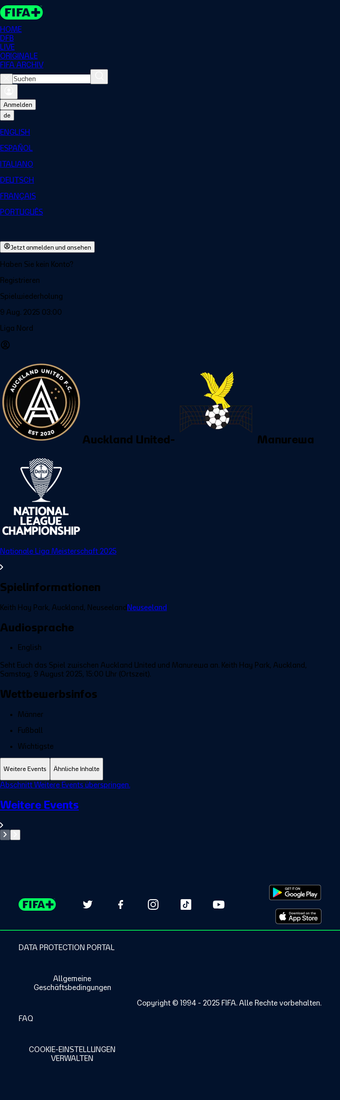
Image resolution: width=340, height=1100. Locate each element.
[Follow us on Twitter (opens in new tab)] (87, 904)
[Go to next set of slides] (15, 835)
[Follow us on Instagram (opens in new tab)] (153, 904)
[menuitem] (170, 132)
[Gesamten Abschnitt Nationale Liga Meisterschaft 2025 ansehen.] (170, 559)
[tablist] (170, 769)
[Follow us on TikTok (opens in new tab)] (186, 904)
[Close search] (6, 79)
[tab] (25, 769)
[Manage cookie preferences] (72, 1054)
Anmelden (18, 105)
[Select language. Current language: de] (7, 115)
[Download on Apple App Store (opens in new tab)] (298, 916)
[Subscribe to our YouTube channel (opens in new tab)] (218, 904)
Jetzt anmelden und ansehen (47, 247)
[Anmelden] (9, 91)
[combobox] (51, 78)
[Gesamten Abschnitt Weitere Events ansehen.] (170, 814)
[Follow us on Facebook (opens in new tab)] (120, 904)
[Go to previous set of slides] (5, 835)
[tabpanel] (170, 810)
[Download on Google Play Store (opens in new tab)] (295, 892)
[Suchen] (99, 76)
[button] (170, 280)
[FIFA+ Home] (21, 12)
